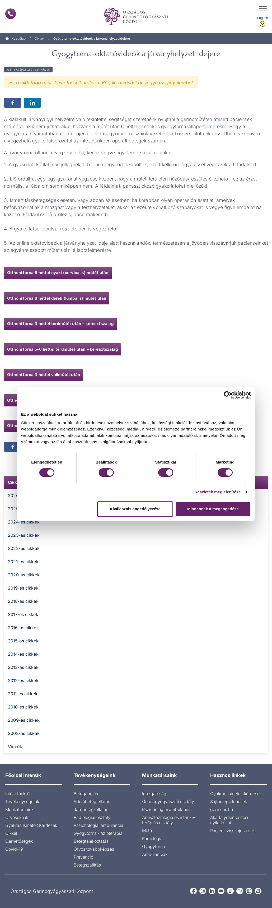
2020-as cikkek (24, 574)
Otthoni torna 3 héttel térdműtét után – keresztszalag (60, 323)
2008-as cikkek (24, 733)
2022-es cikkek (24, 548)
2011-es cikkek (22, 693)
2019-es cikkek (23, 588)
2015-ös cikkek (23, 640)
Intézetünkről (17, 793)
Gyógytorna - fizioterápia (98, 833)
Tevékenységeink (22, 801)
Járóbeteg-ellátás (91, 809)
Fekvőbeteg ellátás (92, 801)
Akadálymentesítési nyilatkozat (229, 820)
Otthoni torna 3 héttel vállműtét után (43, 374)
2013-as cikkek (23, 667)
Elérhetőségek (19, 841)
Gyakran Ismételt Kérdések (31, 825)
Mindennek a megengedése (213, 509)
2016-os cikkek (23, 627)
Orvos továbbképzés (94, 849)
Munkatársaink (19, 809)
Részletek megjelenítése (218, 492)
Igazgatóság (154, 793)
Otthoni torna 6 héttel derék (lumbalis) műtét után (56, 298)
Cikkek (39, 38)
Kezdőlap (15, 38)
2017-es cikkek (23, 614)
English (262, 18)
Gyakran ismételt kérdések (236, 793)
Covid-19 (14, 849)
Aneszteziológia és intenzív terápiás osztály (168, 820)
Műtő (147, 830)
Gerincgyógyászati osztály (168, 801)
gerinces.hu (221, 809)
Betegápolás (86, 793)
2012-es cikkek (23, 680)
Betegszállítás (87, 865)
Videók (15, 746)
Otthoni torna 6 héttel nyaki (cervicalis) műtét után (58, 272)
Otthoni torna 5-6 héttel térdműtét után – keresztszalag (62, 349)
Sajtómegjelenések (228, 801)
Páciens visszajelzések (232, 830)
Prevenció (83, 857)
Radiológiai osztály (92, 817)
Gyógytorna (153, 846)
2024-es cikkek (24, 522)
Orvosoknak (16, 817)
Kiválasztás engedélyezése (135, 509)
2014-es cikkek (23, 654)
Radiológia (152, 838)
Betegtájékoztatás (91, 841)
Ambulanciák (154, 854)
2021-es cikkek (23, 561)
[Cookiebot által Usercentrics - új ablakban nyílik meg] (228, 395)
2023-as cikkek (24, 535)
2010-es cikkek (23, 707)
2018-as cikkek (23, 601)
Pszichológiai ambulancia (98, 825)
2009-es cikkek (24, 720)
